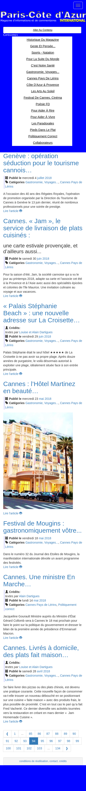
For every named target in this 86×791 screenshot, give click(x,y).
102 (29, 748)
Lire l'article (12, 211)
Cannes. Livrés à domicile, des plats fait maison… (41, 651)
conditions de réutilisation (33, 761)
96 (51, 741)
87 (48, 733)
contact (53, 761)
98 (68, 741)
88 (56, 733)
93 (25, 741)
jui (40, 178)
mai (41, 398)
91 (7, 741)
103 (39, 748)
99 (77, 741)
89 (65, 733)
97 (59, 741)
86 (39, 733)
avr (40, 671)
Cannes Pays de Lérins (41, 604)
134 (57, 748)
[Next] (67, 748)
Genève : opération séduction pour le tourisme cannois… (41, 163)
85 (30, 733)
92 (16, 741)
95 (42, 741)
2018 (48, 178)
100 (8, 748)
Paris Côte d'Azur (43, 17)
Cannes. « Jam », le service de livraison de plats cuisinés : (43, 228)
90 (74, 733)
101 (18, 748)
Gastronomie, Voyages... (41, 182)
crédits (63, 761)
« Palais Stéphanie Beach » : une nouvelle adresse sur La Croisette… (41, 313)
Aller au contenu (42, 30)
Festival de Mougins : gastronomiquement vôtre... (42, 527)
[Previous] (7, 733)
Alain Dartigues (29, 596)
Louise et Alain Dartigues (35, 332)
